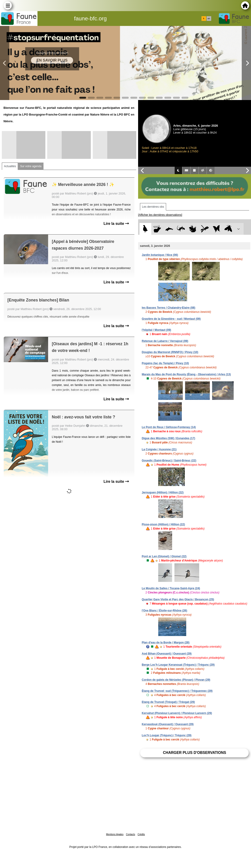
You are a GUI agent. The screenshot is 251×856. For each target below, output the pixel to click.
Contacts (130, 834)
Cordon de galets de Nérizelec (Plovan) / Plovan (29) (176, 679)
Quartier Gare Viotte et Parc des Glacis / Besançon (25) (178, 599)
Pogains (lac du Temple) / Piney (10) (165, 363)
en (209, 18)
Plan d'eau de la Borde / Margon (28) (165, 642)
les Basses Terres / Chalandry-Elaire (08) (168, 307)
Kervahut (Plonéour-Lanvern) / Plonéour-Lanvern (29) (177, 713)
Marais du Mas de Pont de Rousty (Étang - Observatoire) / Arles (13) (186, 374)
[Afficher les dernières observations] (160, 214)
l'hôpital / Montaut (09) (156, 330)
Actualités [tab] (10, 166)
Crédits (141, 834)
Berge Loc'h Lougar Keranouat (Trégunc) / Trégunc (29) (178, 664)
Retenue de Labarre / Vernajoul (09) (165, 341)
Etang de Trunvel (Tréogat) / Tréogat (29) (168, 702)
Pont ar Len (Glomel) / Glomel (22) (164, 556)
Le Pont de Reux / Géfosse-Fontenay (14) (169, 427)
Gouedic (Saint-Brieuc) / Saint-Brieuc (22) (169, 460)
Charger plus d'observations (194, 753)
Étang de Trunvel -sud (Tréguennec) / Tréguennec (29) (177, 691)
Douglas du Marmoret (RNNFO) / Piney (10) (170, 352)
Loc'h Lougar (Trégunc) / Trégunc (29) (167, 735)
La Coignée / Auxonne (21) (159, 449)
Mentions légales (115, 834)
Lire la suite (116, 223)
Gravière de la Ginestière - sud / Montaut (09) (171, 318)
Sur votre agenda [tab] (30, 166)
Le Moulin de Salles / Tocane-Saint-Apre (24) (171, 588)
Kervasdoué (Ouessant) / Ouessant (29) (168, 724)
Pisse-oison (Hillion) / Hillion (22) (163, 524)
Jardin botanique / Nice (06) (160, 255)
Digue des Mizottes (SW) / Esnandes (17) (168, 438)
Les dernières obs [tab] (153, 206)
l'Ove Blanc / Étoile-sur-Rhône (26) (164, 610)
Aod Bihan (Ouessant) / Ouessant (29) (167, 653)
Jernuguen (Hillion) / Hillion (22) (163, 492)
